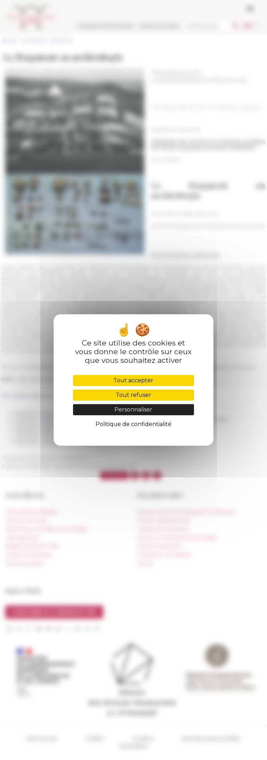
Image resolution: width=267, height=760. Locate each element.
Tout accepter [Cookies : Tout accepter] (133, 380)
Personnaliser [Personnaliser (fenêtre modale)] (133, 409)
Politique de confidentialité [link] (133, 424)
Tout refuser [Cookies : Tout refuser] (133, 395)
